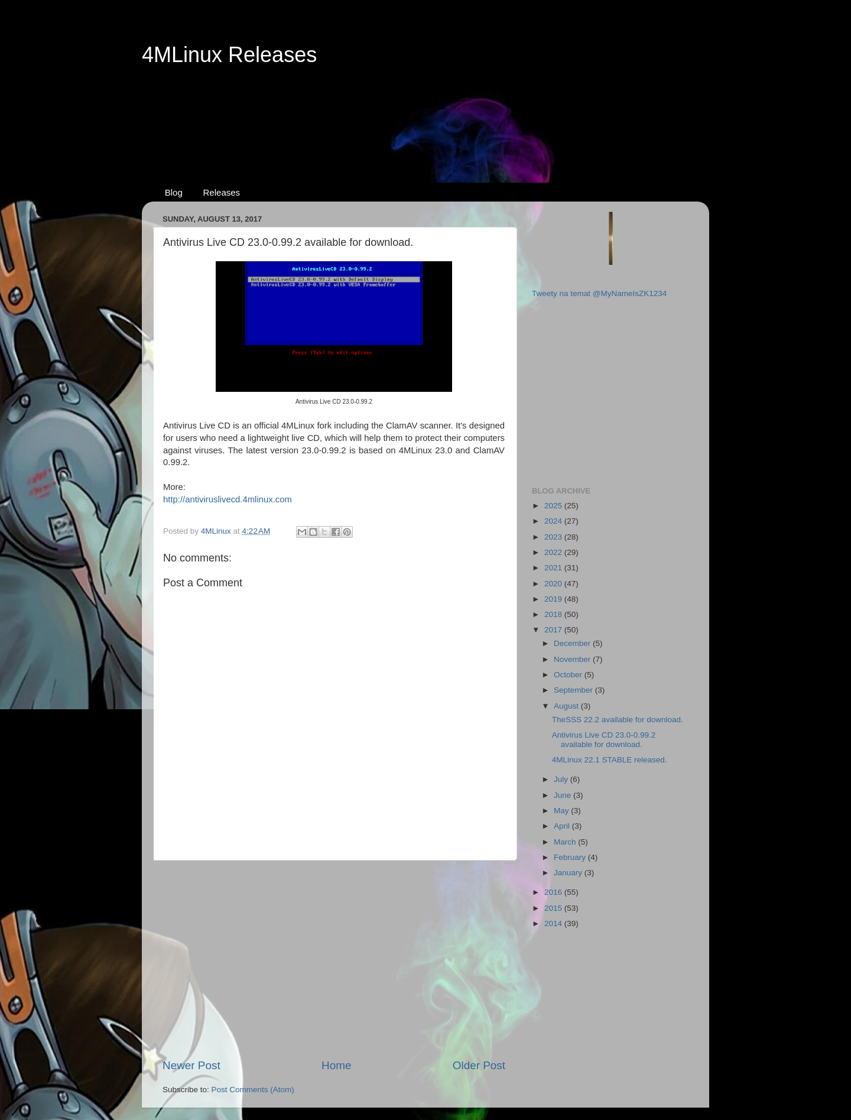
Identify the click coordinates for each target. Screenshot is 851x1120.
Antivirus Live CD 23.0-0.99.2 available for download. (604, 740)
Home (336, 1065)
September (574, 690)
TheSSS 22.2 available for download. (617, 719)
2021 (554, 567)
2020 (554, 583)
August (567, 706)
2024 (554, 521)
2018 (554, 614)
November (573, 659)
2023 (554, 537)
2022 (554, 552)
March (566, 841)
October (569, 674)
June (563, 795)
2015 (554, 908)
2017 (554, 629)
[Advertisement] (425, 112)
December (573, 643)
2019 (554, 599)
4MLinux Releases (229, 55)
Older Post (479, 1065)
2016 (554, 892)
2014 (554, 923)
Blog (174, 192)
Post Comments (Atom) (253, 1089)
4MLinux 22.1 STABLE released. (609, 759)
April (563, 826)
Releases (222, 192)
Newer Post (191, 1065)
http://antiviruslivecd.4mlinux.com (227, 499)
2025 (554, 505)
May (562, 810)
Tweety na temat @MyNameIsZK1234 (599, 293)
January (569, 872)
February (571, 857)
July (562, 779)
